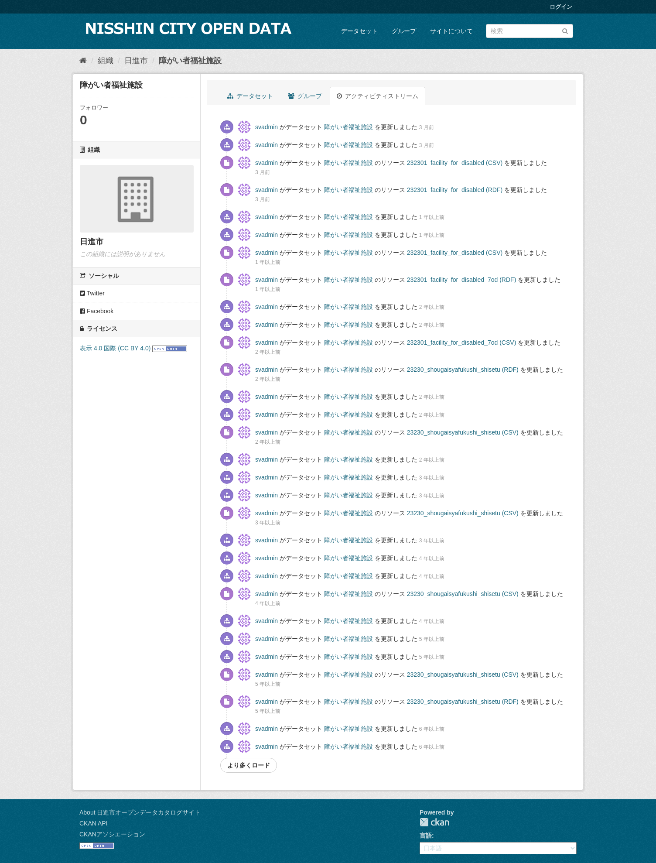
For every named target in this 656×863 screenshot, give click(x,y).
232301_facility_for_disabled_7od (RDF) (461, 279)
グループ (404, 30)
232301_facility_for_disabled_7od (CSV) (461, 342)
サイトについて (451, 30)
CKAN (434, 822)
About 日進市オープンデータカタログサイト (140, 812)
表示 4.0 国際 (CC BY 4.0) (115, 348)
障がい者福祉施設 (190, 60)
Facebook (96, 311)
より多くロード (248, 765)
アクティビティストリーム (377, 95)
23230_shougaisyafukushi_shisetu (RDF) (463, 369)
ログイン (561, 6)
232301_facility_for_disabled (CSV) (454, 162)
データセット (359, 30)
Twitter (92, 293)
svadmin (266, 126)
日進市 (136, 60)
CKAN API (93, 823)
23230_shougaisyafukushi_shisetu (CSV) (463, 432)
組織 (105, 60)
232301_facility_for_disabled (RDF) (454, 189)
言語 (426, 835)
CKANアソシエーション (112, 834)
